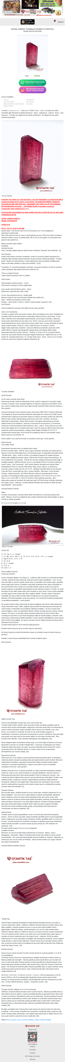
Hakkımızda (32, 1029)
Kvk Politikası (32, 1044)
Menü (61, 22)
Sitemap (32, 1059)
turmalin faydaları (45, 1020)
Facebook (32, 1050)
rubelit (37, 1020)
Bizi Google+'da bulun (32, 1056)
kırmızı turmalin (11, 1020)
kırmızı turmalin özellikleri (25, 1020)
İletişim (32, 1046)
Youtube (32, 1053)
